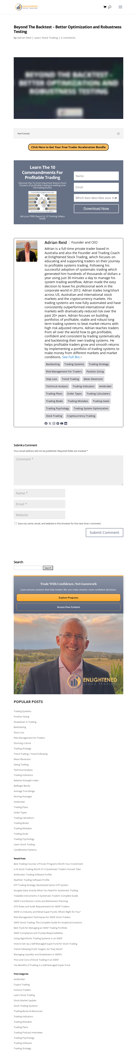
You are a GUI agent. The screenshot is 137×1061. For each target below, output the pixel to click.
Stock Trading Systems (26, 1005)
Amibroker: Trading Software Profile (33, 874)
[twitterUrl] (50, 423)
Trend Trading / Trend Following (30, 753)
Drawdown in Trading (25, 721)
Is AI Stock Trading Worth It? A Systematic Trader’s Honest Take (47, 869)
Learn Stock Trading (46, 37)
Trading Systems (22, 711)
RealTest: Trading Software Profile (31, 879)
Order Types (20, 812)
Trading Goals (21, 833)
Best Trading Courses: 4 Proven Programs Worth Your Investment (48, 863)
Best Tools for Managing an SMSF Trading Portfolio (40, 927)
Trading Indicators (23, 775)
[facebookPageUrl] (46, 423)
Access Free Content (68, 607)
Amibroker (19, 801)
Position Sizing (21, 716)
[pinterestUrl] (57, 423)
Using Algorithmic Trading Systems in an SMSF (38, 938)
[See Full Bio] (81, 357)
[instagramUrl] (53, 423)
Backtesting (20, 727)
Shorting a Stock (22, 743)
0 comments (68, 37)
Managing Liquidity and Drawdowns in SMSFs (38, 954)
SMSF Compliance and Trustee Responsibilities (38, 933)
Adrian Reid (24, 37)
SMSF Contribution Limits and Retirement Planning (41, 901)
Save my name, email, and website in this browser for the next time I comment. (59, 523)
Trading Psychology (24, 839)
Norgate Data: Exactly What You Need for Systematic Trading (46, 890)
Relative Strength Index (26, 780)
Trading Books (21, 823)
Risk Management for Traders (29, 737)
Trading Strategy (22, 748)
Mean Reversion (22, 759)
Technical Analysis (23, 769)
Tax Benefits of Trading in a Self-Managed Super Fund (42, 965)
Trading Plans (21, 807)
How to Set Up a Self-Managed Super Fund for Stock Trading (45, 943)
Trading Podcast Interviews (28, 1032)
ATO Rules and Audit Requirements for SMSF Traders (41, 906)
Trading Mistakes (23, 828)
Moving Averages (23, 796)
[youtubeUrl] (61, 423)
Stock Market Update (25, 1000)
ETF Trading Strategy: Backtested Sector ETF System (41, 885)
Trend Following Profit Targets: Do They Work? (38, 949)
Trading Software (23, 1043)
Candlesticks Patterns (25, 849)
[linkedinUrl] (65, 423)
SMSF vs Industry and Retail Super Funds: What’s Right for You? (47, 911)
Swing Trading (21, 764)
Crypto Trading (22, 984)
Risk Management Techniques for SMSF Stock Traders (42, 917)
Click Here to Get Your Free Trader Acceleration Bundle (68, 147)
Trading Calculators (24, 817)
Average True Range (24, 791)
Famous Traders (22, 989)
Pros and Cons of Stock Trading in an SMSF (36, 959)
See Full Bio (71, 357)
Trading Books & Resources (28, 1011)
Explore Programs (68, 597)
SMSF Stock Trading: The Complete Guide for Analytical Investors (48, 922)
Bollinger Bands (22, 785)
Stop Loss (19, 732)
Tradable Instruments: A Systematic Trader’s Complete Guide (46, 895)
